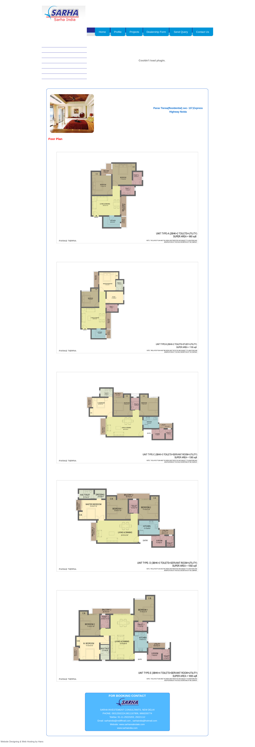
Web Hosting (28, 741)
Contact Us (202, 31)
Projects (134, 31)
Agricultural (52, 55)
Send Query (181, 31)
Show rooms (52, 76)
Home (102, 31)
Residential (52, 65)
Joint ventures (53, 60)
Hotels (49, 44)
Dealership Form (156, 31)
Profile (118, 31)
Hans (41, 741)
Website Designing (10, 741)
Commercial (52, 50)
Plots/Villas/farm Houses (59, 71)
